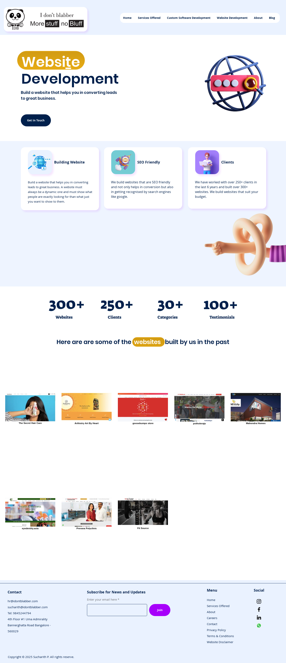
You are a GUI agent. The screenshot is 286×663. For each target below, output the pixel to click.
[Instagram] (259, 601)
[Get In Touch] (36, 120)
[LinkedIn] (259, 617)
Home (211, 600)
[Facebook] (259, 609)
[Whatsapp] (259, 625)
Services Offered (218, 606)
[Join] (159, 610)
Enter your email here (102, 599)
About (211, 612)
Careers (212, 618)
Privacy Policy (216, 630)
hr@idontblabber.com (23, 601)
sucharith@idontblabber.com (28, 607)
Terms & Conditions (220, 636)
